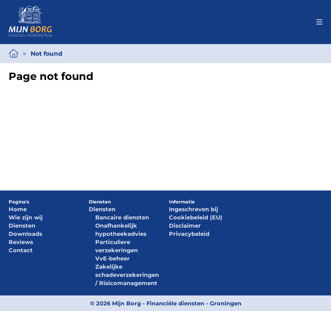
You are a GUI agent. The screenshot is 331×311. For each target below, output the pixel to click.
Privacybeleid (189, 233)
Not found (46, 53)
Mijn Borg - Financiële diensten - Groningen (176, 303)
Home (18, 209)
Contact (21, 250)
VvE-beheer (112, 258)
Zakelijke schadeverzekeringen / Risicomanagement (127, 274)
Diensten (22, 225)
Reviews (21, 241)
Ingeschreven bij (193, 209)
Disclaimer (185, 225)
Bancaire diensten (122, 217)
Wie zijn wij (26, 217)
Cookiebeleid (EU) (195, 217)
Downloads (25, 233)
